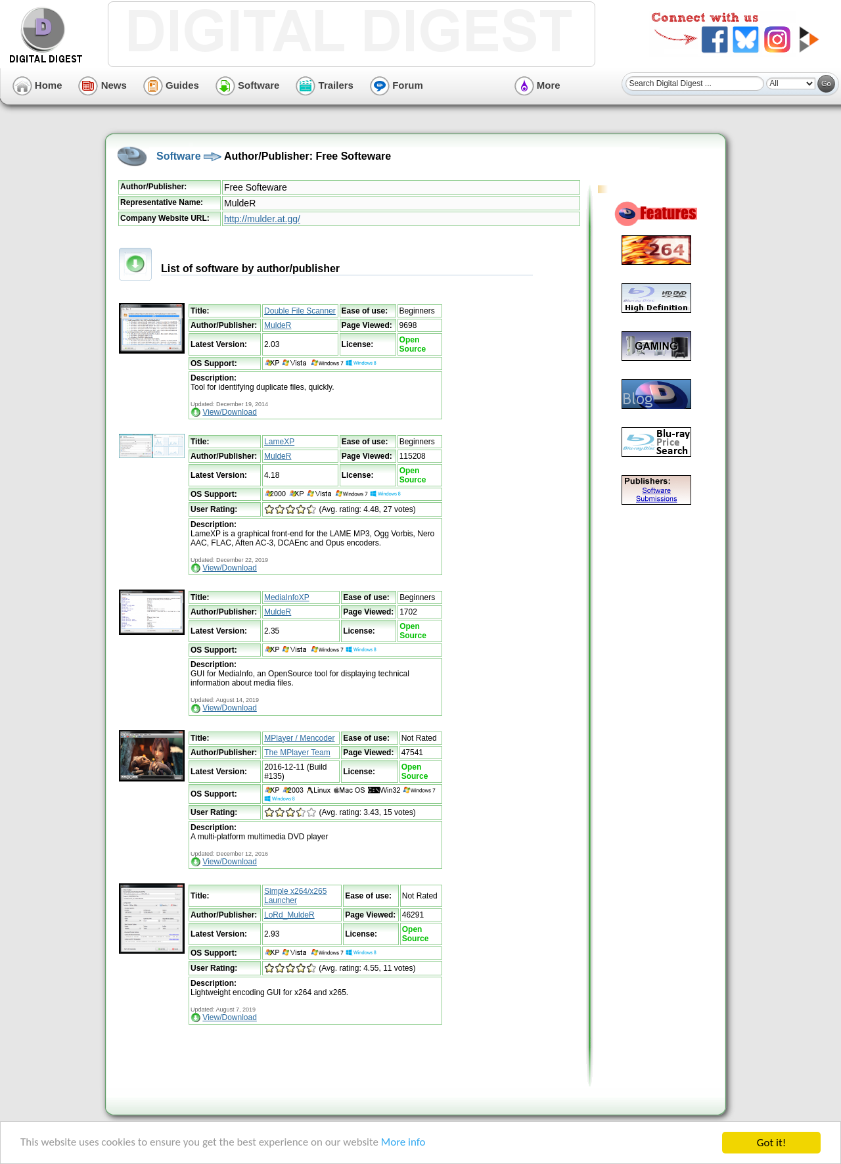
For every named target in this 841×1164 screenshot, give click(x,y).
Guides (171, 85)
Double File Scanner (300, 310)
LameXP (279, 441)
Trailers (324, 85)
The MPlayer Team (297, 752)
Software (248, 85)
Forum (396, 85)
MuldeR (277, 325)
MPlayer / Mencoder (299, 738)
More (537, 85)
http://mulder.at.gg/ (262, 219)
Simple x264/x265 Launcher (295, 896)
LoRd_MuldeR (289, 915)
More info (404, 1144)
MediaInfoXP (286, 597)
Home (37, 85)
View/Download (229, 412)
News (102, 85)
